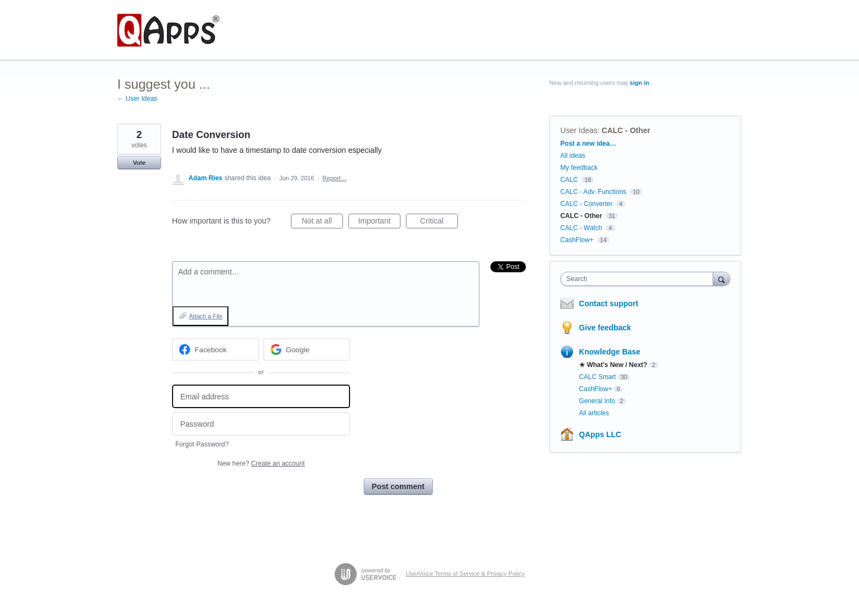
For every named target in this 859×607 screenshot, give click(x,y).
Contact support (608, 303)
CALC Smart (597, 377)
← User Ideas (137, 98)
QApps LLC (600, 434)
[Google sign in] (307, 349)
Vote (139, 162)
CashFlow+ (576, 240)
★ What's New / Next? (613, 365)
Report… (335, 178)
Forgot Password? (201, 444)
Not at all (322, 222)
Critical (439, 222)
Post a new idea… (588, 143)
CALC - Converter (586, 204)
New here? (261, 463)
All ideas (572, 155)
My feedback (579, 167)
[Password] (261, 424)
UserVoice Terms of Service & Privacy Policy (465, 573)
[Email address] (261, 396)
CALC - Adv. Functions (593, 192)
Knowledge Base (609, 351)
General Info (597, 401)
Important (379, 222)
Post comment (398, 486)
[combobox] (639, 279)
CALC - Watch (581, 228)
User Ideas (579, 130)
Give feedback (605, 327)
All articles (594, 413)
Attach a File (205, 316)
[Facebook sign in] (215, 349)
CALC (569, 180)
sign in (639, 82)
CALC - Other (626, 130)
